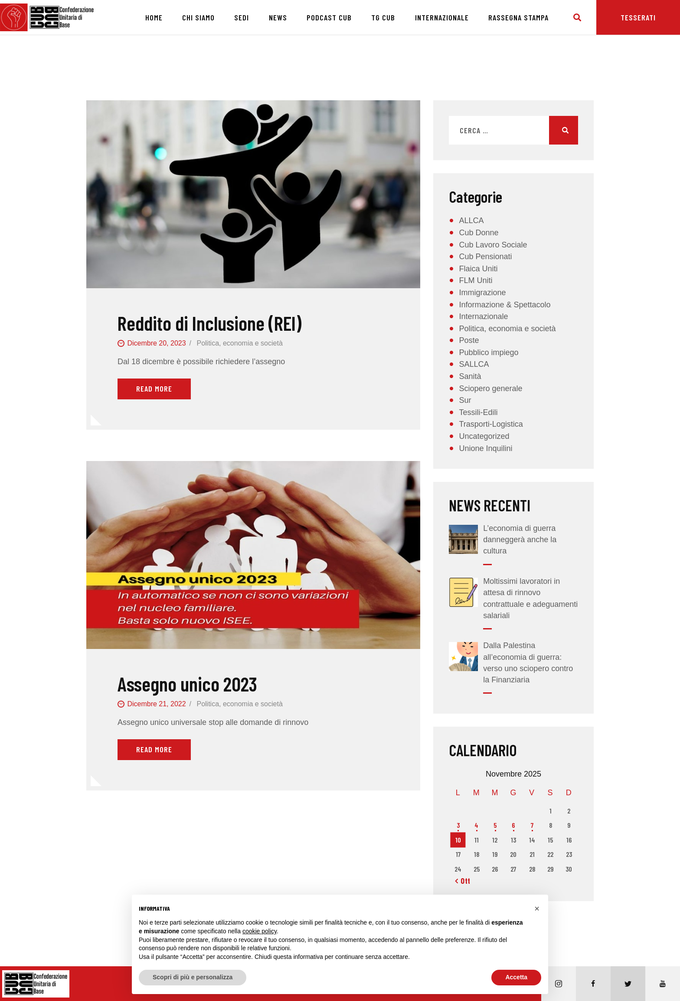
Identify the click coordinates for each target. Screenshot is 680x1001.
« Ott (463, 881)
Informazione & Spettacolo (504, 304)
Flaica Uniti (478, 268)
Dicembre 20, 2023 (156, 343)
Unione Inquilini (485, 448)
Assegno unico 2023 (187, 684)
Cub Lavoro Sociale (493, 244)
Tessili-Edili (478, 412)
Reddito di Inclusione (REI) (209, 323)
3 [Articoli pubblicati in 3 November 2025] (458, 825)
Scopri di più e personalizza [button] (192, 977)
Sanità (470, 376)
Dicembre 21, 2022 (156, 704)
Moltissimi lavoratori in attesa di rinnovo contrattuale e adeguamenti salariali (530, 598)
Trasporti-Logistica (491, 424)
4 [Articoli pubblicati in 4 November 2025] (476, 825)
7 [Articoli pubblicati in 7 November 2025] (532, 825)
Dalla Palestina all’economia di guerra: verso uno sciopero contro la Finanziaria (528, 662)
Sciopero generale (490, 388)
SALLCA (474, 364)
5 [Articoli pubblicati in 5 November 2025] (495, 825)
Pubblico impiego (488, 352)
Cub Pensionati (485, 256)
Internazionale (483, 316)
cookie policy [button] (259, 931)
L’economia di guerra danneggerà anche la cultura (519, 539)
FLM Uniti (475, 280)
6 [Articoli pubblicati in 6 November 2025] (513, 825)
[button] (537, 908)
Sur (465, 400)
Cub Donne (478, 232)
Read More (154, 388)
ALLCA (471, 220)
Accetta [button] (516, 977)
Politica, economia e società (239, 343)
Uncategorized (484, 436)
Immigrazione (482, 292)
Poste (469, 340)
